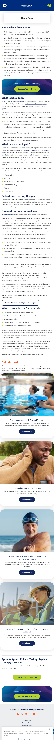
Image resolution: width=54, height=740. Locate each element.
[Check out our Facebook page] (18, 714)
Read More (27, 431)
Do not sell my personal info (26, 728)
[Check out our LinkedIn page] (30, 715)
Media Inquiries (27, 726)
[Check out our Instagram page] (22, 715)
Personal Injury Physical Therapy (27, 488)
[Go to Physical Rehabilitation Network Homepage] (27, 5)
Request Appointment (27, 89)
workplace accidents (30, 150)
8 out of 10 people (17, 101)
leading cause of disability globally (36, 104)
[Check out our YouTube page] (34, 714)
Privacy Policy (26, 720)
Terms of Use (26, 723)
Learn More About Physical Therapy (20, 303)
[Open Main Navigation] (5, 5)
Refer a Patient (26, 731)
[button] (49, 5)
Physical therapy (7, 215)
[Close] (50, 735)
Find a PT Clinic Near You (27, 677)
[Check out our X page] (26, 714)
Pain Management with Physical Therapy (27, 420)
